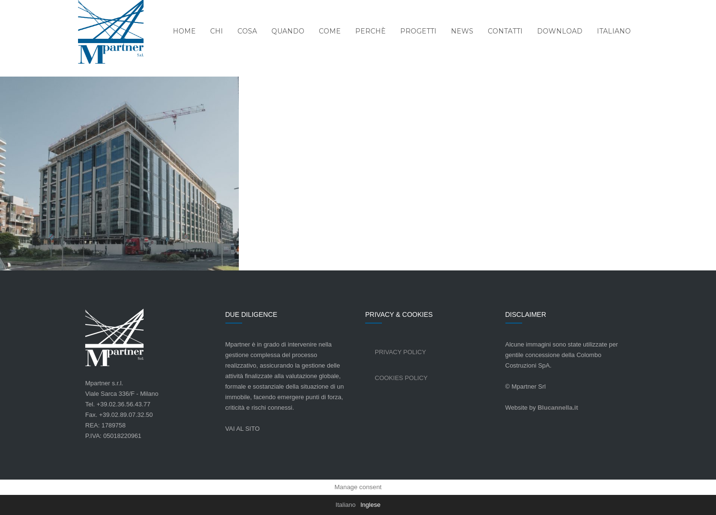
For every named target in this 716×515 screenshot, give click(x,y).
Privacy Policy (400, 352)
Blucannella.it (557, 407)
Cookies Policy (401, 377)
